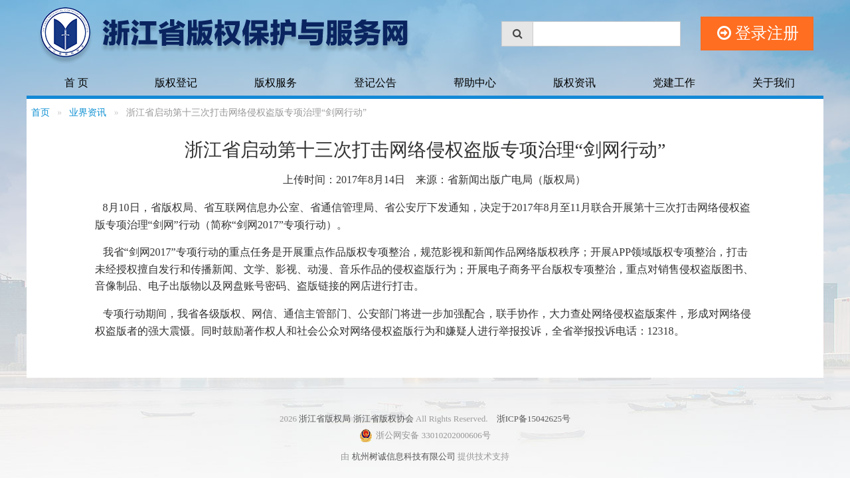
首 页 (76, 82)
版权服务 (275, 82)
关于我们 (773, 82)
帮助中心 (475, 82)
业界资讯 (87, 113)
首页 (40, 113)
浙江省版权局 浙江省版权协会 (356, 419)
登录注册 (758, 33)
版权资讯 (574, 82)
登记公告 (375, 82)
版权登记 (176, 82)
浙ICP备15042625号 (533, 419)
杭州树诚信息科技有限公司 (404, 456)
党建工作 (674, 82)
